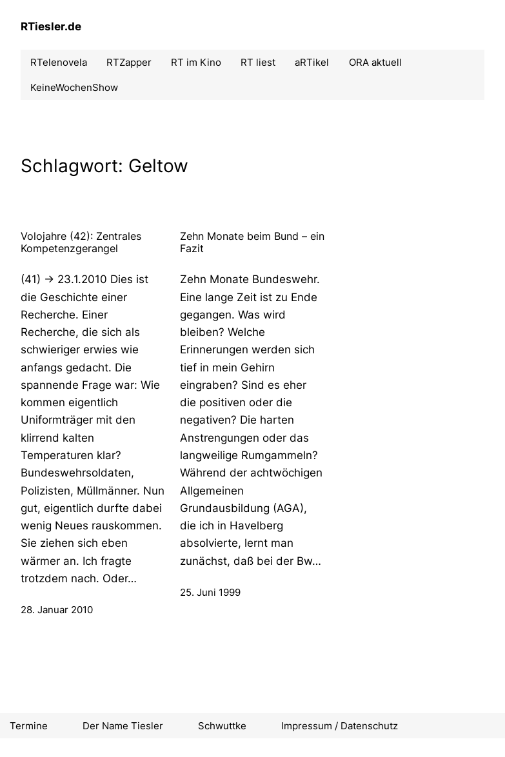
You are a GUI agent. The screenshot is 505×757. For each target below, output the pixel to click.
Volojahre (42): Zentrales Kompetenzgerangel (81, 242)
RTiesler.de (51, 26)
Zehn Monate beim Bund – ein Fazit (252, 242)
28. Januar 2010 (57, 610)
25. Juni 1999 (210, 592)
